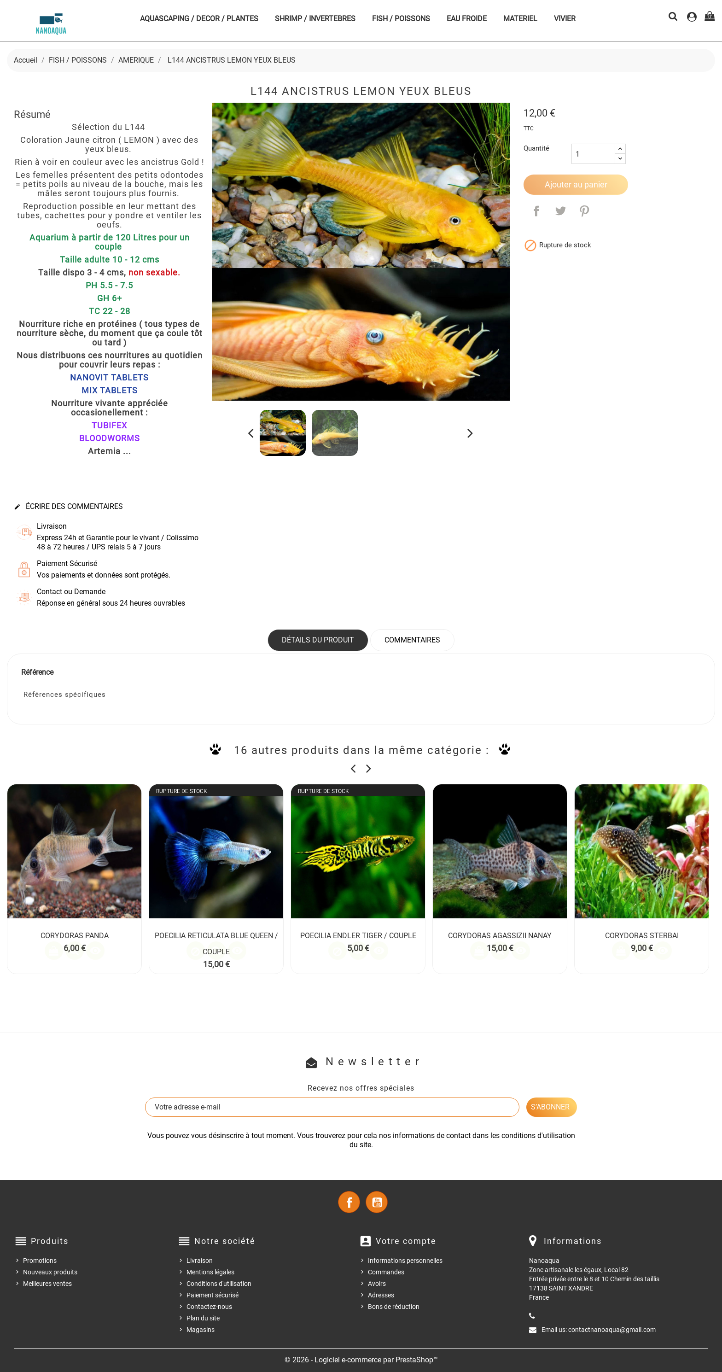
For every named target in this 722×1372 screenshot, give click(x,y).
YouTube (376, 1202)
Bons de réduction (393, 1306)
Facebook (349, 1202)
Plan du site (203, 1318)
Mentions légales (210, 1272)
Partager (536, 211)
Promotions (40, 1260)
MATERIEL (520, 18)
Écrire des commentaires (68, 506)
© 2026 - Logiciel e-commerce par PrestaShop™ (361, 1359)
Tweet (560, 211)
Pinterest (584, 211)
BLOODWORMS (109, 438)
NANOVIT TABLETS (109, 377)
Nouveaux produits (50, 1272)
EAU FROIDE (467, 18)
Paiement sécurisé (212, 1295)
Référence (37, 672)
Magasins (200, 1329)
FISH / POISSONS (401, 18)
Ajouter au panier (576, 184)
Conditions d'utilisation (218, 1283)
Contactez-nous (209, 1306)
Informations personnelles (405, 1260)
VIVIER (565, 18)
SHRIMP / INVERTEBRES (315, 18)
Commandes (386, 1272)
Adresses (381, 1295)
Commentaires (412, 640)
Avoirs (377, 1283)
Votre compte (406, 1241)
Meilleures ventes (47, 1283)
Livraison (199, 1260)
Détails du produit (318, 640)
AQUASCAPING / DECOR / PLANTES (199, 18)
